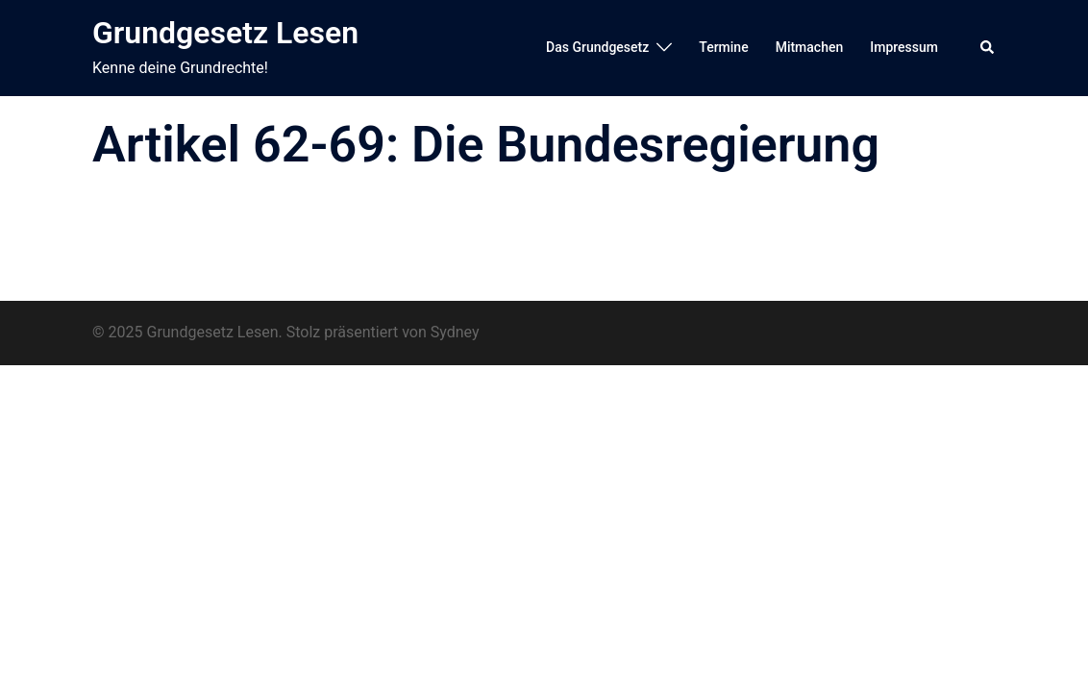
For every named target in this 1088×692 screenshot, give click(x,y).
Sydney (455, 332)
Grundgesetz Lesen (225, 32)
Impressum (904, 47)
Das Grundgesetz (597, 47)
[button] (988, 48)
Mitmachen (810, 47)
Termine (723, 47)
